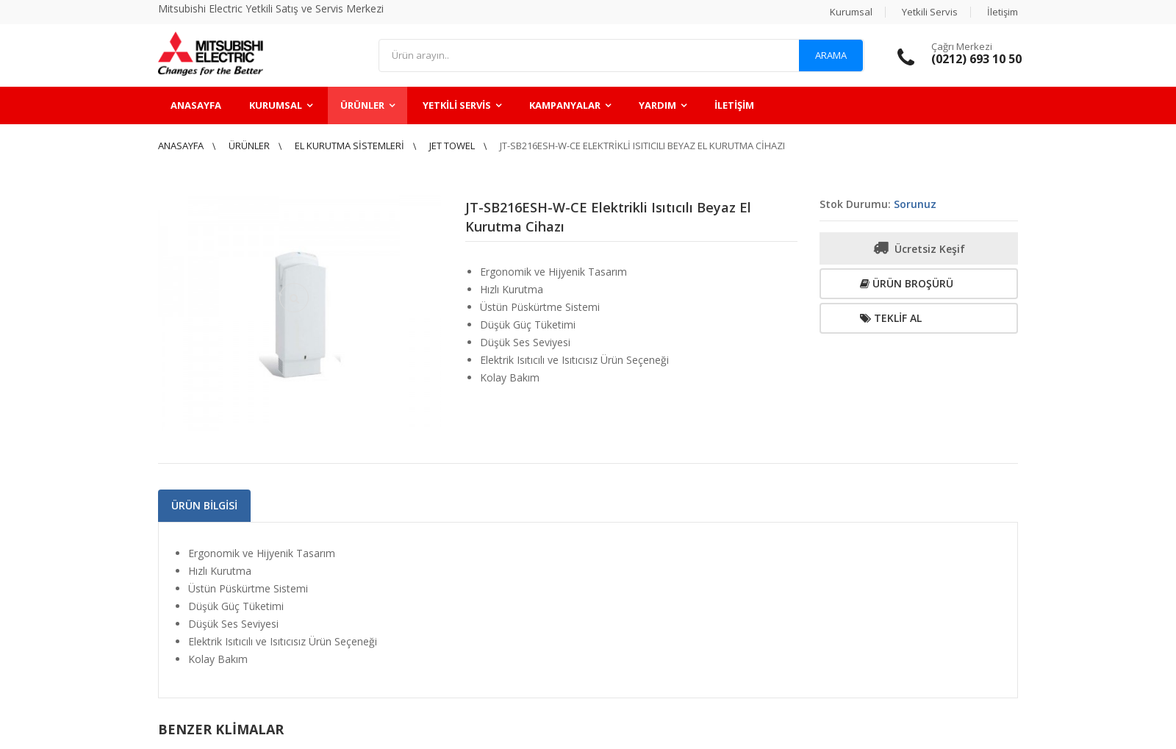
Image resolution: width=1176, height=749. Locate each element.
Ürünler (362, 105)
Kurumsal (851, 11)
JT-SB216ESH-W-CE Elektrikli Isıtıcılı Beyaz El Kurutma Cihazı (642, 145)
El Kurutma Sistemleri (349, 145)
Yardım (657, 105)
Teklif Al (891, 318)
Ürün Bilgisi (204, 505)
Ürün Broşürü (906, 283)
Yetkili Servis (930, 11)
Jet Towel (452, 145)
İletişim (1002, 11)
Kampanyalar (564, 105)
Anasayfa (196, 105)
